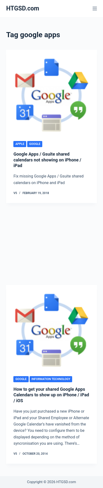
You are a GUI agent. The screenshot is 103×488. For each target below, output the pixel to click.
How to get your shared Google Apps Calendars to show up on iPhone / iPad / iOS (51, 395)
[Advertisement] (51, 244)
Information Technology (51, 379)
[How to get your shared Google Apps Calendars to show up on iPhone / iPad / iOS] (51, 330)
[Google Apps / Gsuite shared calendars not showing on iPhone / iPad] (51, 95)
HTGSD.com (22, 8)
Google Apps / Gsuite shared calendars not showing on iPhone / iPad (47, 159)
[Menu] (95, 8)
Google (34, 144)
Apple (19, 144)
